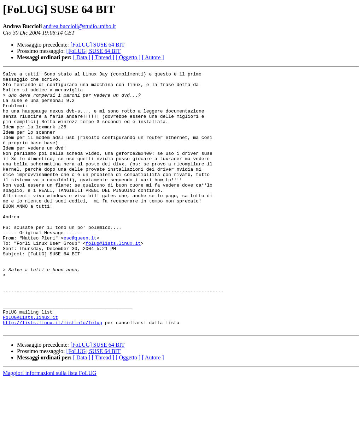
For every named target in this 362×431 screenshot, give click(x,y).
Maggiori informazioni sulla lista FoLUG (50, 425)
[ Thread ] (103, 57)
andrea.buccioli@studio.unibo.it (79, 26)
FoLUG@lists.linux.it (30, 367)
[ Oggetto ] (128, 57)
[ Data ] (81, 57)
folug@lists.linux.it (113, 278)
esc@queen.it (80, 271)
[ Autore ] (153, 57)
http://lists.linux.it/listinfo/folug (52, 373)
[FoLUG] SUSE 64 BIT (97, 45)
